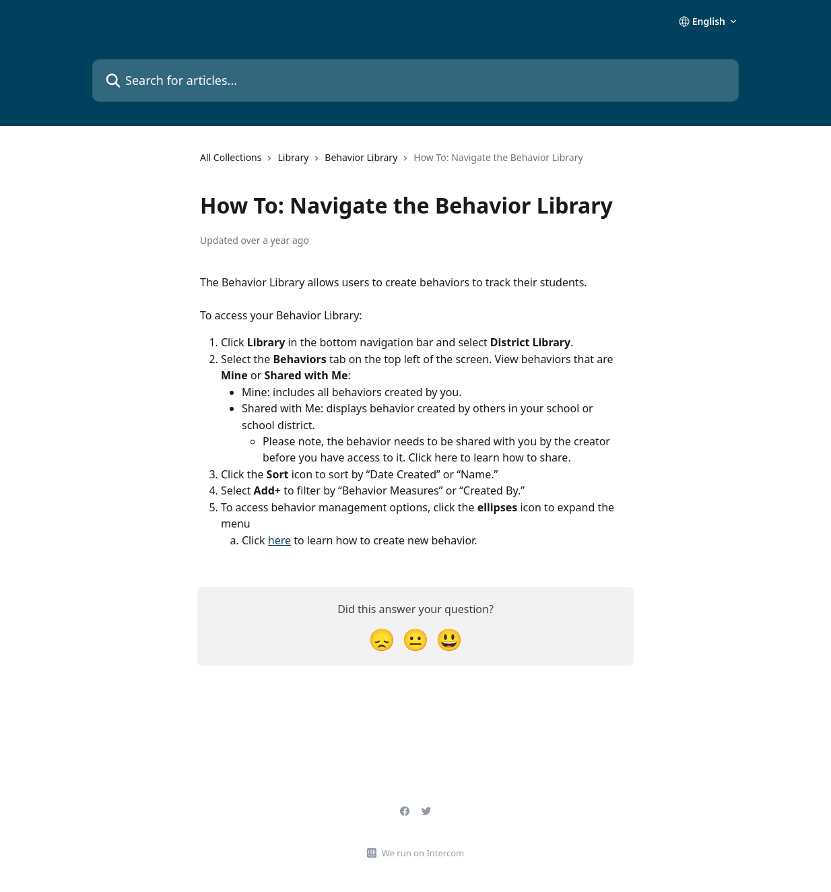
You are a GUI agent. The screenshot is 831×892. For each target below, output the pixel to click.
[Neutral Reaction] (415, 639)
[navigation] (391, 163)
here (279, 540)
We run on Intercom (423, 853)
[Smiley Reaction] (449, 639)
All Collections (230, 157)
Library (292, 157)
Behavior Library (361, 157)
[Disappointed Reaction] (382, 639)
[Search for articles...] (415, 80)
